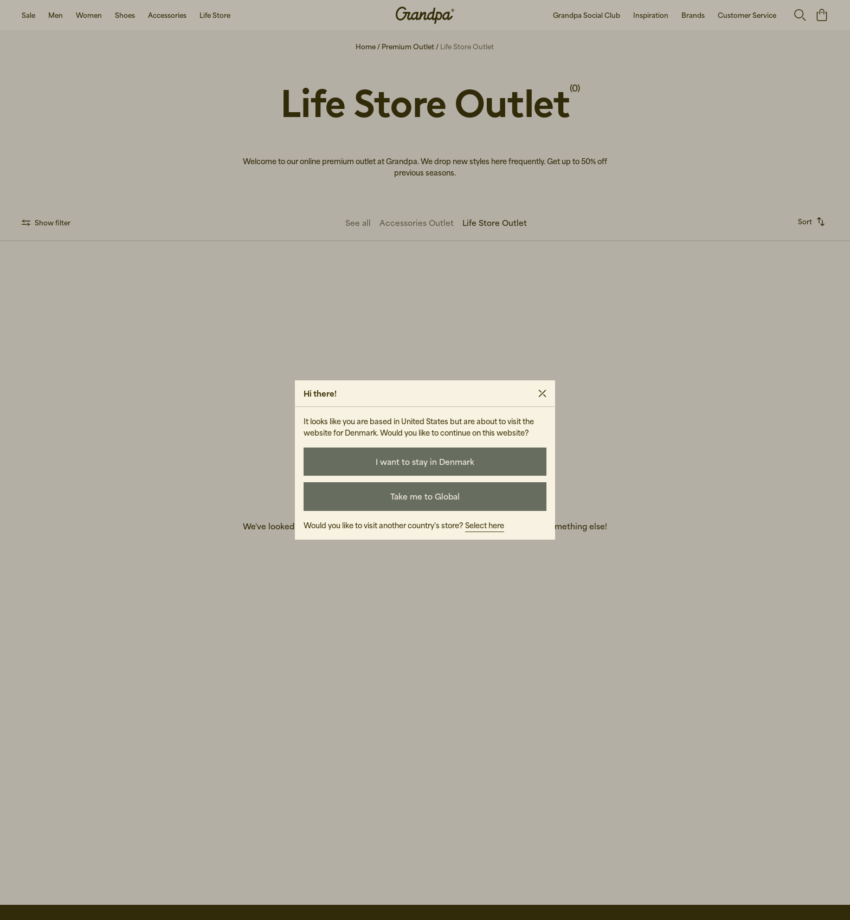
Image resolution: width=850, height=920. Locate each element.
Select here (484, 525)
